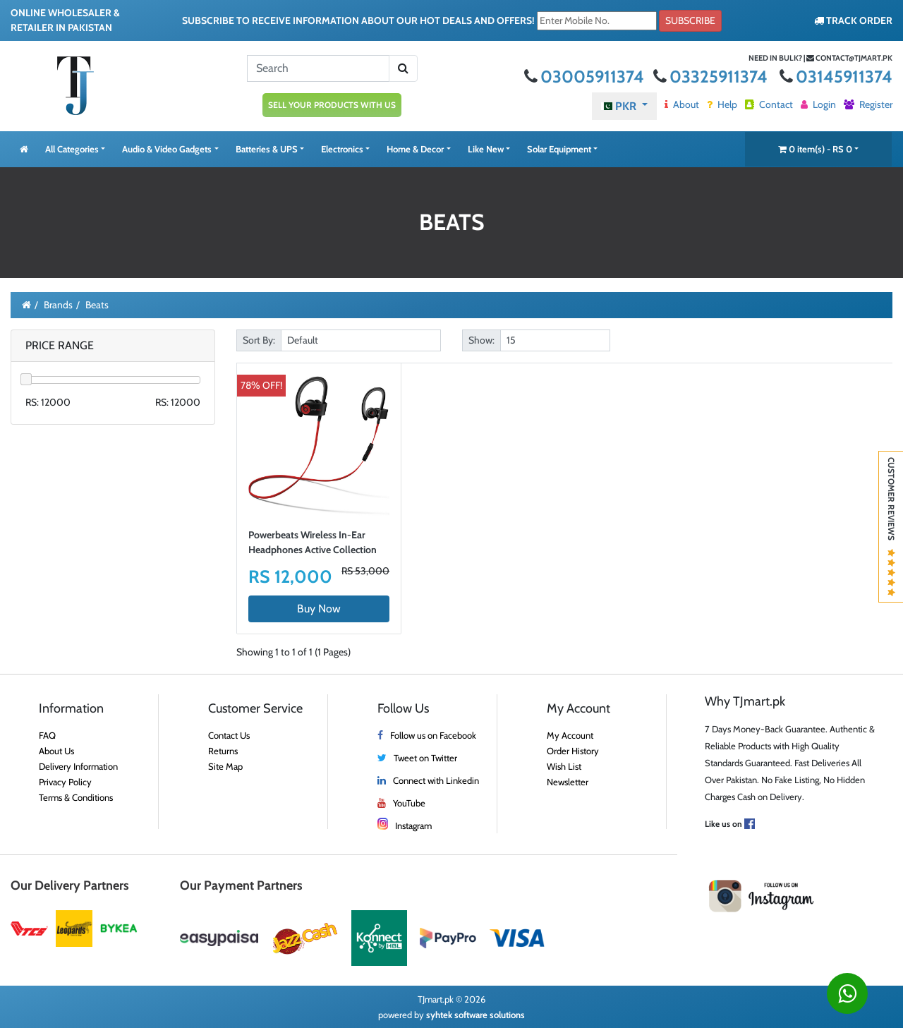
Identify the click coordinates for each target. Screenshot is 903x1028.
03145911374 (836, 76)
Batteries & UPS (267, 149)
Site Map (225, 766)
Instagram (413, 825)
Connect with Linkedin (436, 780)
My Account (570, 735)
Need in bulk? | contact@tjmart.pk (820, 58)
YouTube (409, 803)
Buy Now (319, 608)
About (682, 104)
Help (722, 104)
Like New (486, 149)
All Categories (72, 149)
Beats (97, 304)
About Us (56, 750)
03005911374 (586, 76)
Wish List (564, 766)
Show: (481, 340)
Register (868, 104)
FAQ (47, 735)
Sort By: (259, 340)
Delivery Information (78, 766)
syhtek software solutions (475, 1014)
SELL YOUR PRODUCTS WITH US (332, 104)
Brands (58, 304)
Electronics (342, 149)
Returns (223, 750)
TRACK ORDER (853, 20)
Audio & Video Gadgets (167, 149)
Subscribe (690, 20)
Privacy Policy (65, 781)
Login (818, 104)
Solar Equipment (559, 149)
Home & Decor (415, 149)
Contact (769, 104)
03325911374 (712, 76)
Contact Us (229, 735)
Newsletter (567, 781)
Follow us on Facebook (433, 735)
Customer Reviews (891, 526)
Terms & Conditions (76, 797)
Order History (573, 750)
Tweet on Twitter (425, 757)
